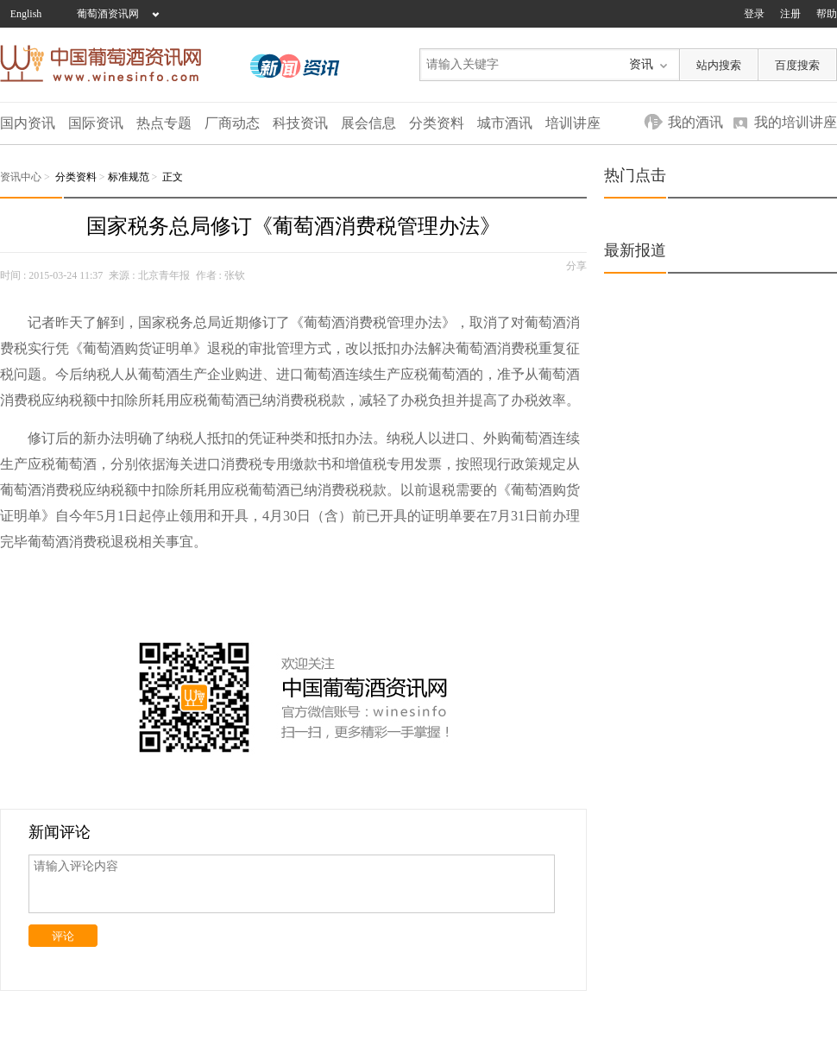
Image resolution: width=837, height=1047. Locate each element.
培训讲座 (573, 123)
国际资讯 (95, 123)
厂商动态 (232, 123)
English (26, 14)
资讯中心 (20, 177)
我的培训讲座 (795, 122)
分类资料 (436, 123)
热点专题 (164, 123)
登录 (754, 14)
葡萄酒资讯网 (108, 14)
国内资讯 (27, 123)
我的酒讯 (695, 122)
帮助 (826, 14)
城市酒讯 (504, 123)
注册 (790, 14)
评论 (63, 936)
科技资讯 (300, 123)
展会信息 (368, 123)
